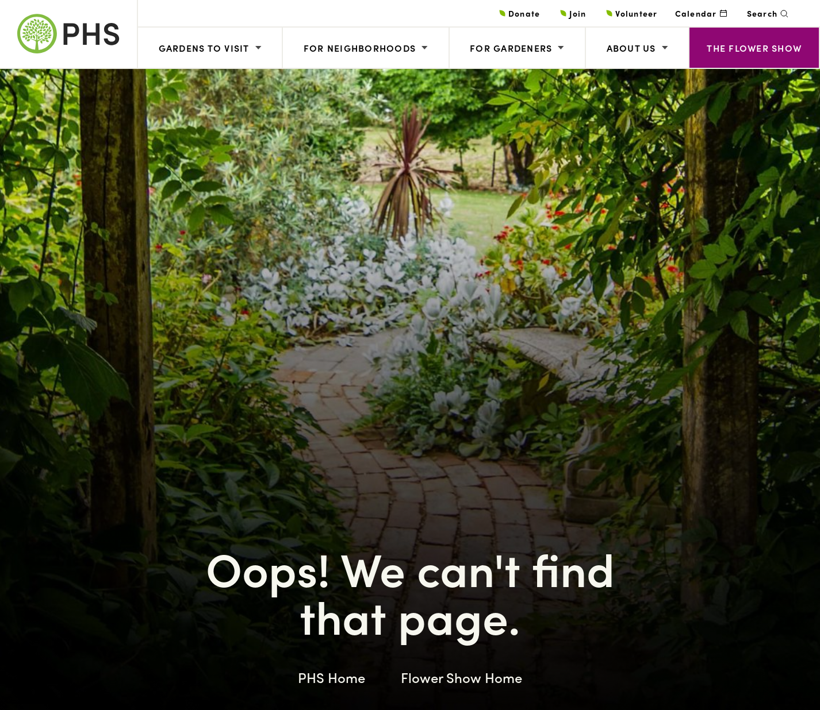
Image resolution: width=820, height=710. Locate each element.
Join (577, 13)
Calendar (696, 13)
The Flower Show (754, 48)
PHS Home (331, 677)
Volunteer (636, 13)
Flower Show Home (461, 677)
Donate (524, 13)
